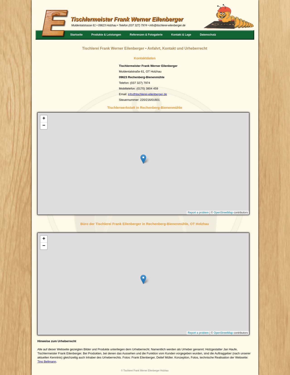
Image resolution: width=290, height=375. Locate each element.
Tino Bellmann (46, 361)
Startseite (76, 34)
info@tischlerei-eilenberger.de (167, 25)
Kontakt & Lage (181, 34)
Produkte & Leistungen (106, 34)
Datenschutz (208, 34)
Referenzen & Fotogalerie (146, 34)
